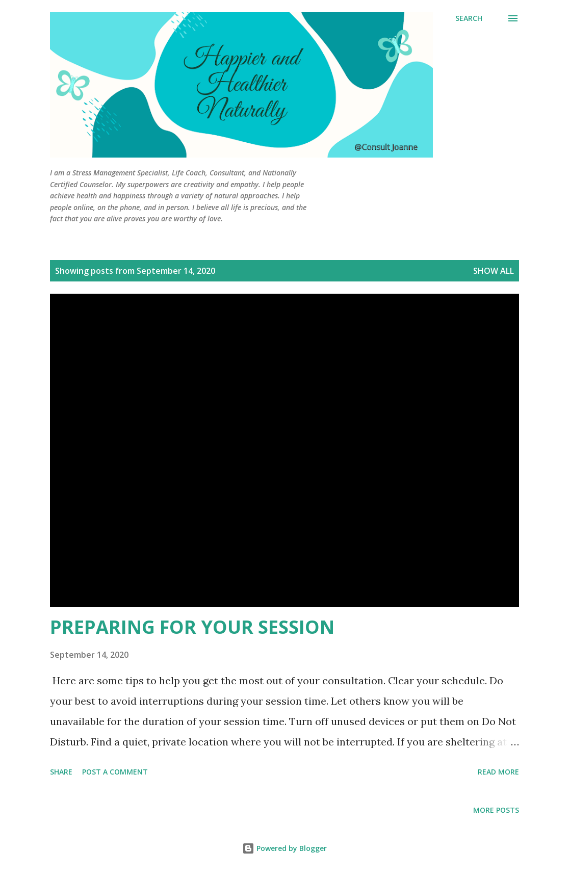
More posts (496, 810)
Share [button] (61, 772)
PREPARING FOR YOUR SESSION (192, 626)
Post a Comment (115, 772)
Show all (493, 270)
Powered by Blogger (284, 848)
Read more (498, 772)
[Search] (468, 18)
